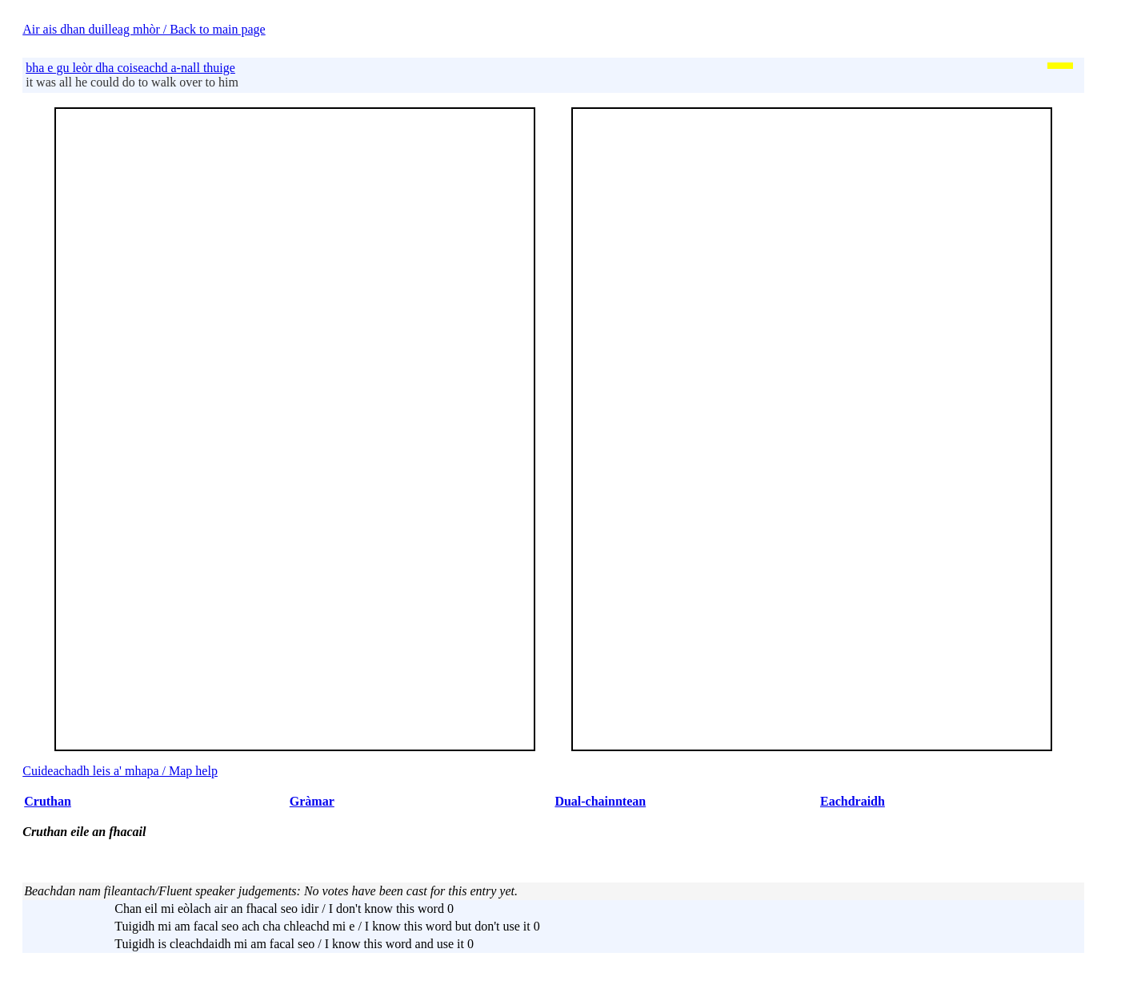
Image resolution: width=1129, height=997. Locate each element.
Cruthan (47, 801)
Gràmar (312, 801)
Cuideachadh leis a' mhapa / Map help (120, 771)
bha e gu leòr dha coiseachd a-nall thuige (130, 67)
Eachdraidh (852, 801)
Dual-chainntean (600, 801)
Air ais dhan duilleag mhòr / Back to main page (143, 29)
